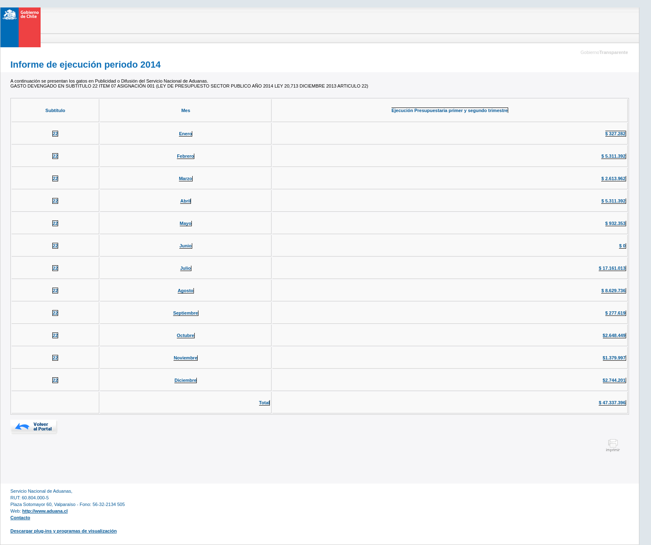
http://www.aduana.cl (45, 510)
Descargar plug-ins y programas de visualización (63, 530)
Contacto (20, 517)
